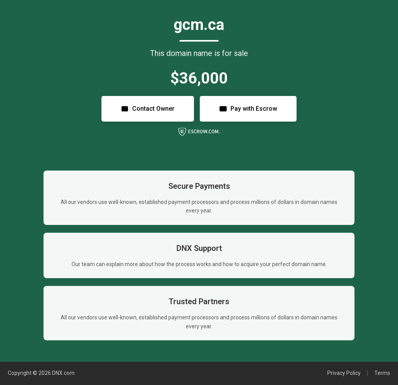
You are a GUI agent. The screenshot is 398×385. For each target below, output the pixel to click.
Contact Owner (148, 109)
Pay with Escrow (248, 109)
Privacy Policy (344, 373)
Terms (382, 373)
